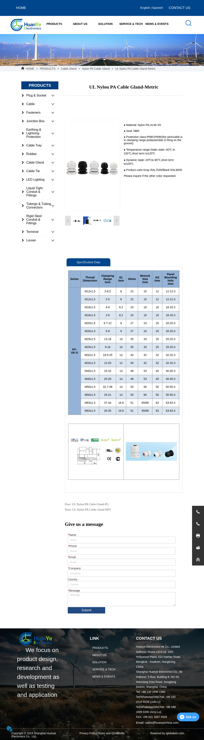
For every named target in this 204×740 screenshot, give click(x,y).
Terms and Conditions (111, 733)
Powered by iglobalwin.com (167, 733)
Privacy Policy (88, 733)
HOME (30, 68)
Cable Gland (68, 68)
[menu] (102, 24)
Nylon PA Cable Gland (95, 68)
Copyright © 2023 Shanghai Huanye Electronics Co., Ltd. (33, 735)
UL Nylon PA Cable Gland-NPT (91, 509)
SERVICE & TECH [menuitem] (131, 23)
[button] (54, 23)
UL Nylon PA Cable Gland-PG (90, 504)
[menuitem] (54, 24)
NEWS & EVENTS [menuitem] (157, 23)
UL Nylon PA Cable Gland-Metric (134, 68)
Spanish (157, 7)
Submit (86, 610)
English (145, 7)
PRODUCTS (47, 68)
